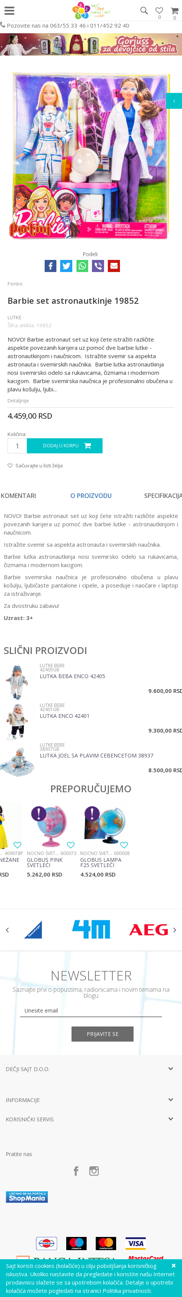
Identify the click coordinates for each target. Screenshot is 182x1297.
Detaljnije (18, 400)
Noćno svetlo (44, 853)
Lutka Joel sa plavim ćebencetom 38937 (96, 756)
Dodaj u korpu (61, 445)
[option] (90, 496)
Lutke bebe (52, 665)
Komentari (18, 496)
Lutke (15, 317)
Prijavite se (102, 1033)
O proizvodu (91, 496)
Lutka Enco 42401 (65, 716)
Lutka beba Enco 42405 (72, 677)
